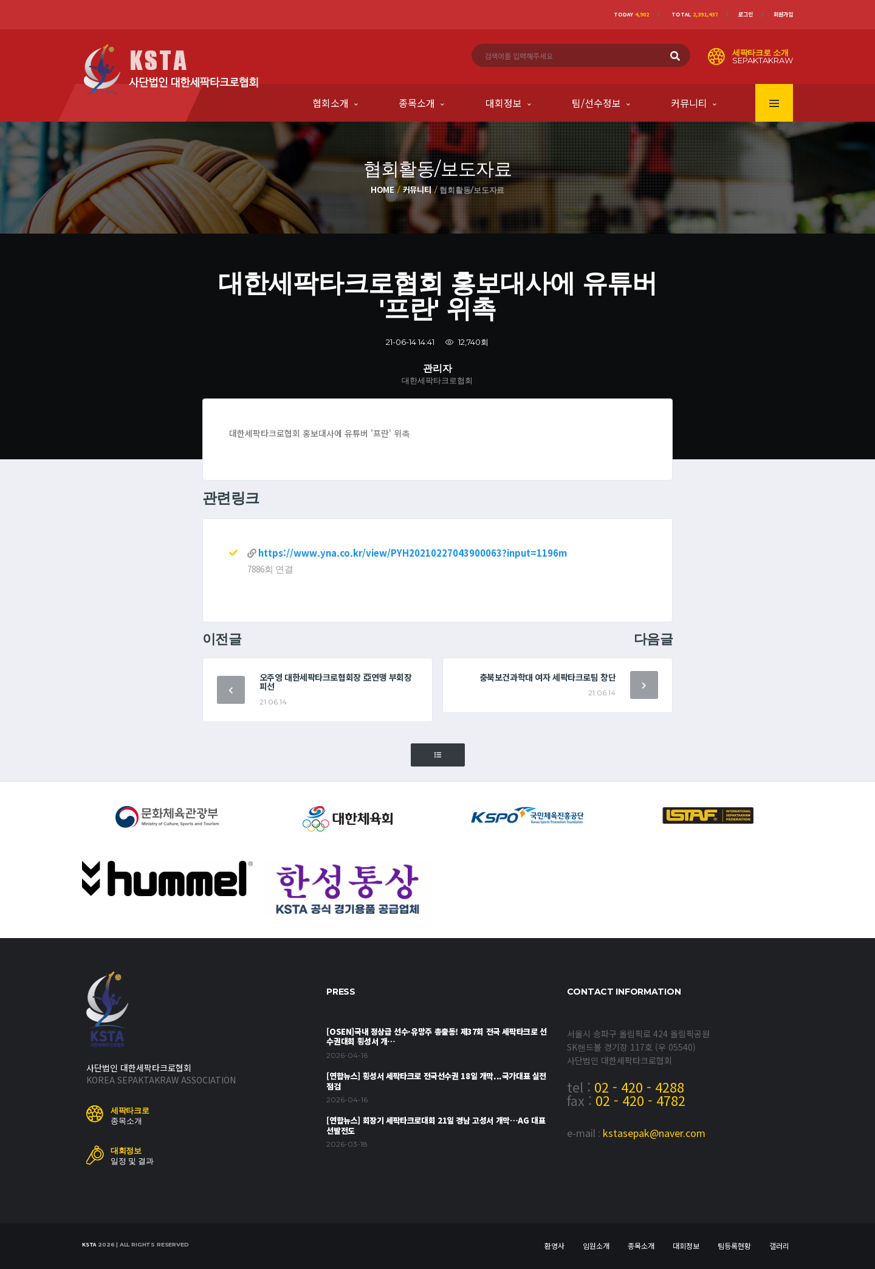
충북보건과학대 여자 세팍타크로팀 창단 (547, 677)
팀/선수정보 (596, 103)
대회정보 (504, 103)
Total (694, 14)
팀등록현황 (734, 1245)
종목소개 (417, 103)
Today (631, 14)
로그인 (745, 14)
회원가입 (783, 14)
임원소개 (596, 1245)
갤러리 (779, 1245)
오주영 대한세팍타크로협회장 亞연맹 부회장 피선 (335, 681)
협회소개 (330, 103)
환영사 (554, 1245)
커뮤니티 (689, 103)
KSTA (89, 1244)
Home (382, 189)
